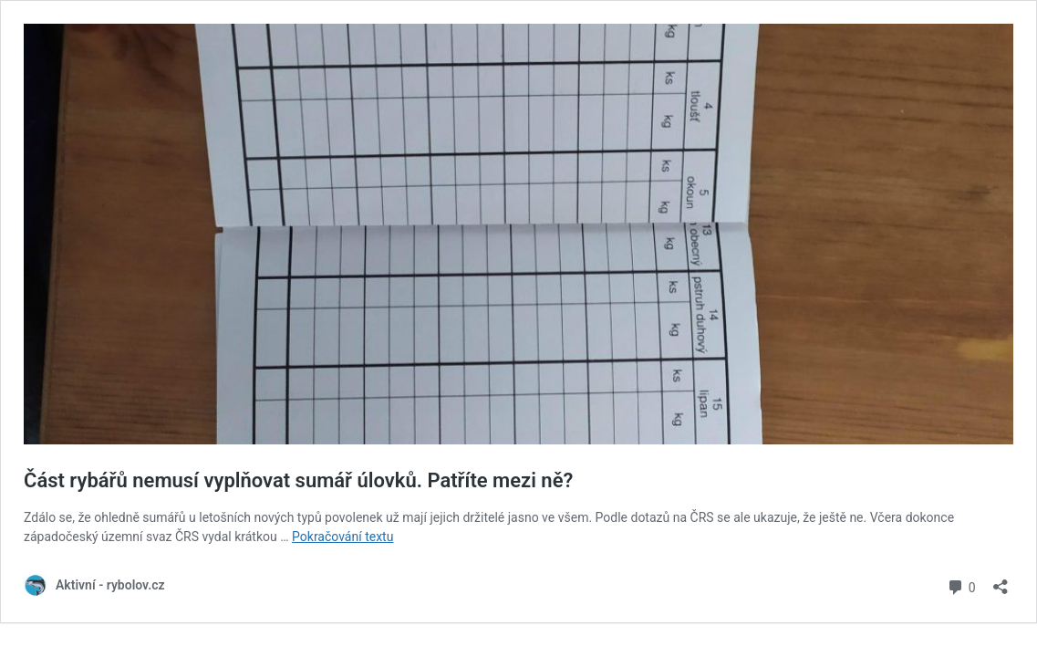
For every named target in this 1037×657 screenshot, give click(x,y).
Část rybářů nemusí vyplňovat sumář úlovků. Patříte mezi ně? (298, 480)
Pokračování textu (342, 536)
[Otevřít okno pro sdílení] (1000, 581)
